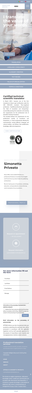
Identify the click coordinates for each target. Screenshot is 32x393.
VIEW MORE (10, 54)
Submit (25, 315)
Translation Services (6, 6)
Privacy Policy (14, 386)
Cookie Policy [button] (22, 386)
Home (5, 359)
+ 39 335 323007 (16, 236)
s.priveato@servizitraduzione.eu (16, 253)
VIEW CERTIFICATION (14, 131)
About (5, 365)
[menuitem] (21, 2)
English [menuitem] (28, 1)
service (5, 362)
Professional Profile (18, 202)
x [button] (30, 374)
